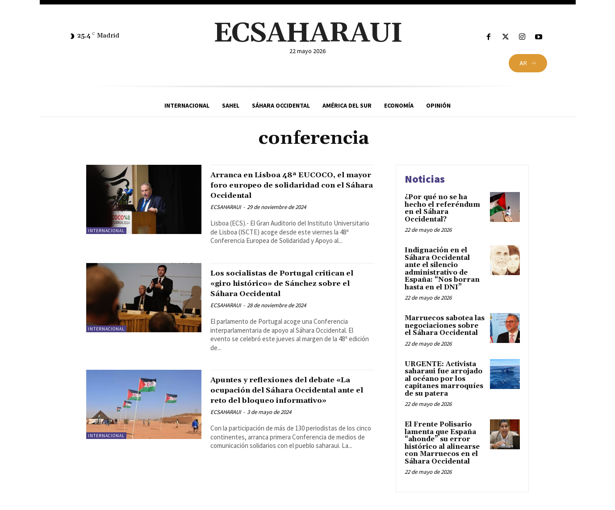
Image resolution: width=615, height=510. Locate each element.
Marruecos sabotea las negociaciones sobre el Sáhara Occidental (445, 325)
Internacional (106, 231)
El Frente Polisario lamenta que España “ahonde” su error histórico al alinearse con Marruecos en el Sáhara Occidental (442, 443)
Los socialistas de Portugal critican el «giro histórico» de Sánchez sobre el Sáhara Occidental (282, 298)
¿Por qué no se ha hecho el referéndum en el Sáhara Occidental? (442, 208)
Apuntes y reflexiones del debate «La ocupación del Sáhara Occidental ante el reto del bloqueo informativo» (288, 415)
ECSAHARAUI (225, 217)
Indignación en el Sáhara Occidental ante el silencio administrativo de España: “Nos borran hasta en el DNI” (442, 269)
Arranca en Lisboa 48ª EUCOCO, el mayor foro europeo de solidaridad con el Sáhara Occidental (289, 190)
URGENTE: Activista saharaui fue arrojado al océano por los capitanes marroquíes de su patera (444, 379)
